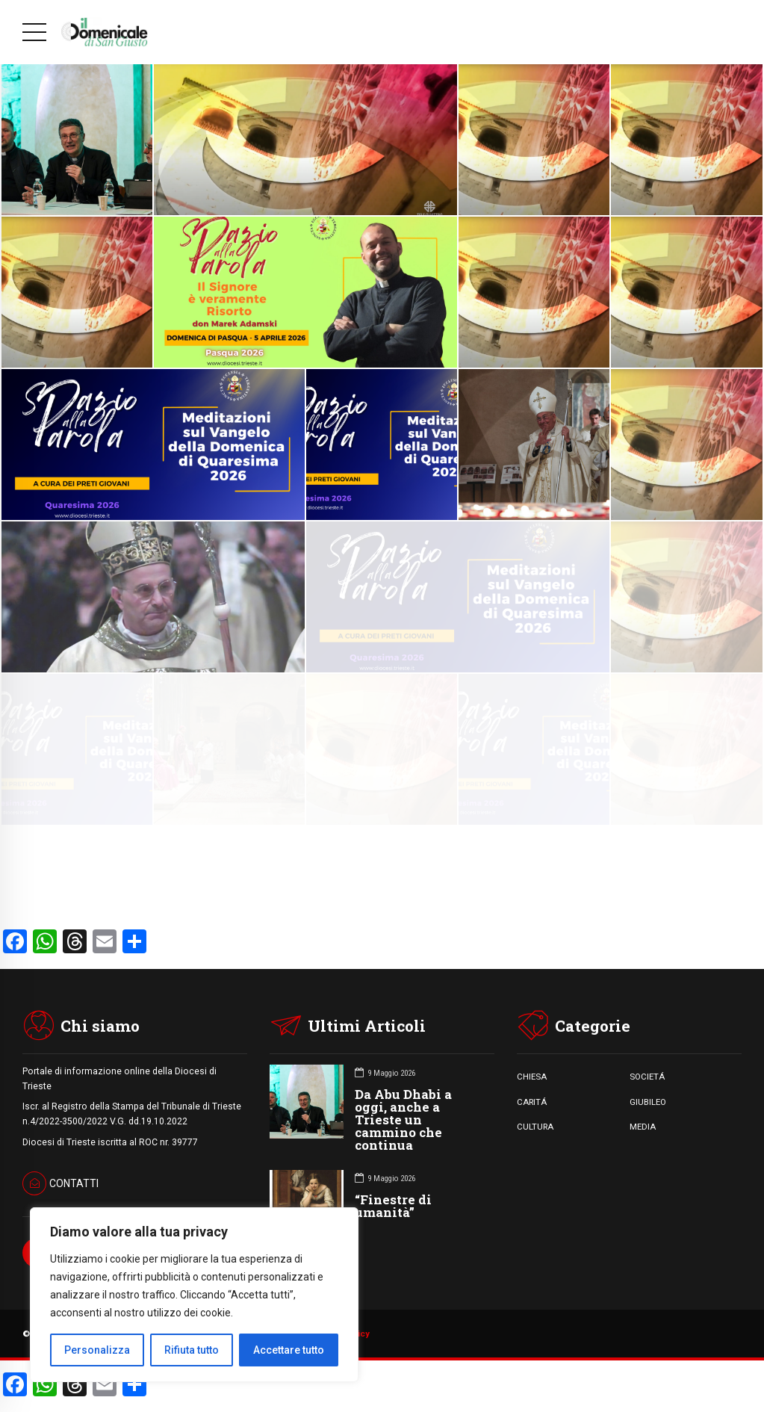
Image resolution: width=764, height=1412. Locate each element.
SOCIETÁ (647, 1076)
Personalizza (97, 1350)
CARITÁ (532, 1102)
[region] (194, 1294)
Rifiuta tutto (191, 1350)
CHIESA (532, 1076)
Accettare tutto (288, 1350)
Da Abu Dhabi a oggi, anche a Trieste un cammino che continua (403, 1120)
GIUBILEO (648, 1102)
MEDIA (643, 1126)
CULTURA (535, 1126)
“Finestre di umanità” (393, 1206)
